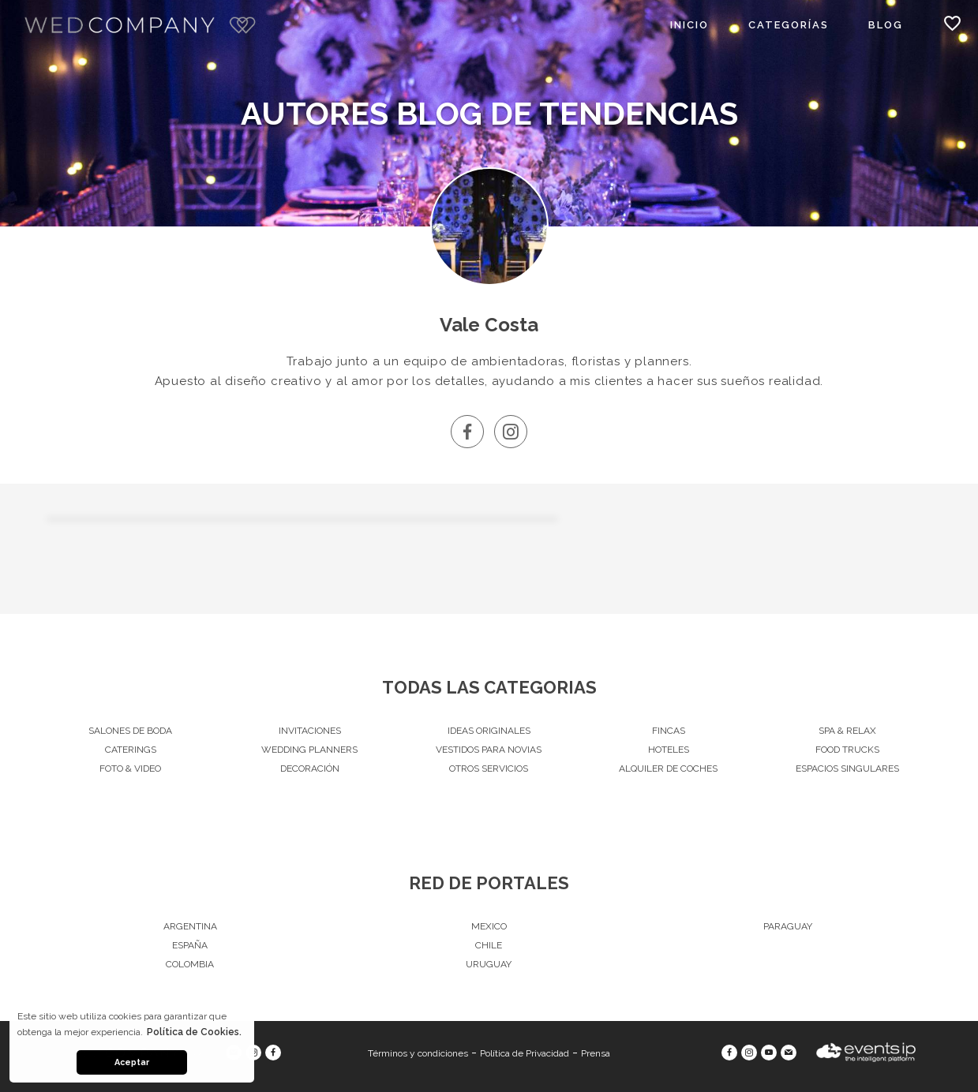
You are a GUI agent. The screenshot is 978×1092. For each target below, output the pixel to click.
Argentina (190, 926)
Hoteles (668, 749)
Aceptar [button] (131, 1062)
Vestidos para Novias (488, 749)
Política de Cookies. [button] (194, 1032)
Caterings (130, 749)
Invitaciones (310, 730)
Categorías (788, 25)
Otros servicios (488, 768)
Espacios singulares (847, 768)
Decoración (309, 768)
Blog (885, 25)
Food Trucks (847, 749)
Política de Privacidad (524, 1053)
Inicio (689, 25)
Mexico (489, 926)
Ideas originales (489, 730)
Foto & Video (130, 768)
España (190, 945)
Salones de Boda (130, 730)
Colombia (190, 964)
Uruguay (488, 964)
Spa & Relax (847, 730)
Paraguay (787, 926)
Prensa (595, 1053)
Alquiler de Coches (668, 768)
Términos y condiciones (418, 1053)
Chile (488, 945)
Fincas (668, 730)
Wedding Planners (309, 749)
